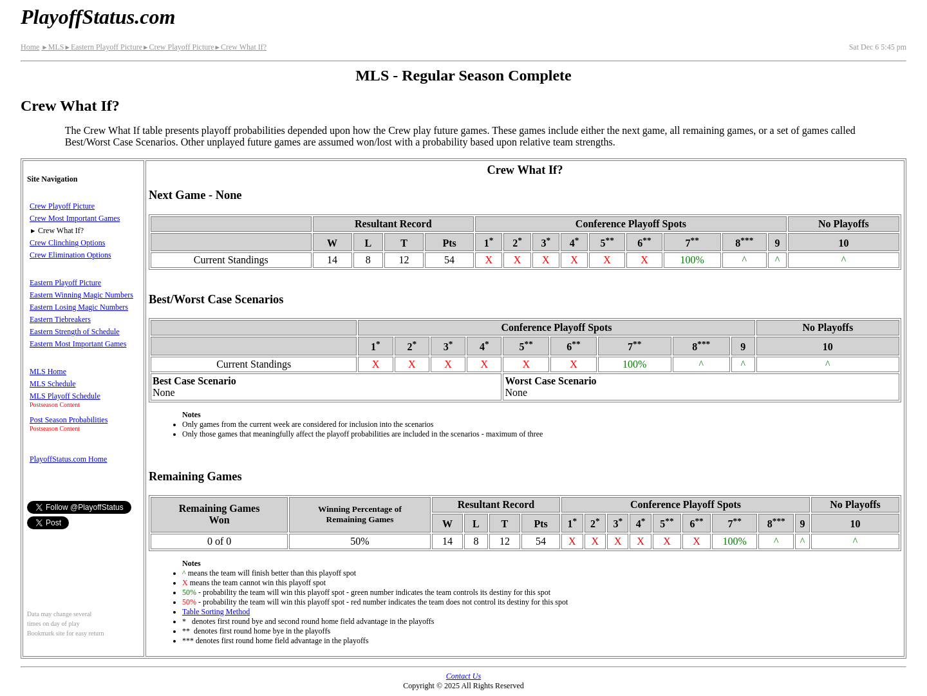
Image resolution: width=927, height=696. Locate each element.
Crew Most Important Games (75, 218)
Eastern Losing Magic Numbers (79, 307)
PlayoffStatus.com (98, 16)
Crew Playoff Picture (178, 47)
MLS (52, 47)
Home (30, 47)
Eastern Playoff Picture (103, 47)
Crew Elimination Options (70, 254)
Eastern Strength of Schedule (75, 331)
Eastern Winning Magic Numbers (81, 294)
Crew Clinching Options (67, 242)
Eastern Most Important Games (78, 343)
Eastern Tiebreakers (60, 319)
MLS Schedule (53, 383)
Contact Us (463, 676)
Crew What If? (240, 47)
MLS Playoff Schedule (65, 395)
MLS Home (48, 371)
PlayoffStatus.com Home (68, 459)
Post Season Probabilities (69, 419)
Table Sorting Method (216, 611)
